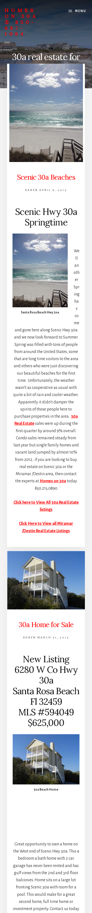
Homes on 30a (53, 481)
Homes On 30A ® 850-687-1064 (21, 22)
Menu (80, 11)
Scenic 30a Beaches (46, 177)
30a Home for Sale (46, 624)
